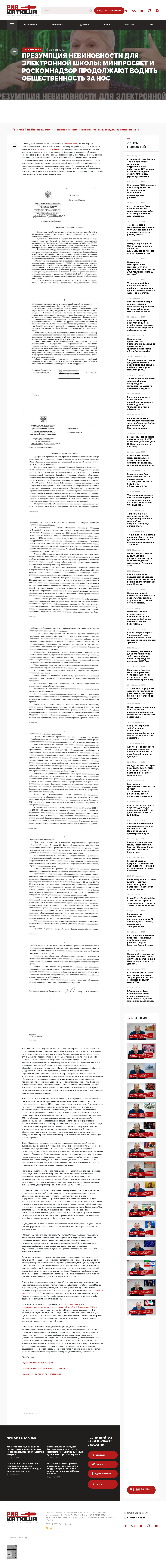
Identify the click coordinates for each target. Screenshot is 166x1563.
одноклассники (101, 1473)
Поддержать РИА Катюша (109, 11)
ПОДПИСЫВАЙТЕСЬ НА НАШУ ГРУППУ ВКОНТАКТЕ (45, 1368)
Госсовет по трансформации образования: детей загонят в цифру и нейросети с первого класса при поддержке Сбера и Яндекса (63, 1468)
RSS (50, 1528)
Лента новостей (136, 143)
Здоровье (84, 25)
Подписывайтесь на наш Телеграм (37, 1363)
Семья (152, 25)
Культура (129, 25)
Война (107, 25)
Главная (10, 128)
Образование (31, 25)
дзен (97, 1484)
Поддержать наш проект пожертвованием (41, 1374)
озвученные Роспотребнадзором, (48, 149)
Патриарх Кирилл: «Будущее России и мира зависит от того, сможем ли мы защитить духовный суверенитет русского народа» (65, 1450)
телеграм (98, 1455)
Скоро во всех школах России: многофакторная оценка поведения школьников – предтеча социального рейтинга (25, 1467)
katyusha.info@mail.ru (137, 1513)
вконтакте (99, 1464)
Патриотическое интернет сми (23, 16)
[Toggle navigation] (12, 25)
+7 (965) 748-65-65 (136, 1517)
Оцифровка (58, 25)
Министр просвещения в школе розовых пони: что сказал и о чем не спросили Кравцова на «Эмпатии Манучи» (24, 1450)
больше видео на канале (140, 1490)
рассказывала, (71, 144)
